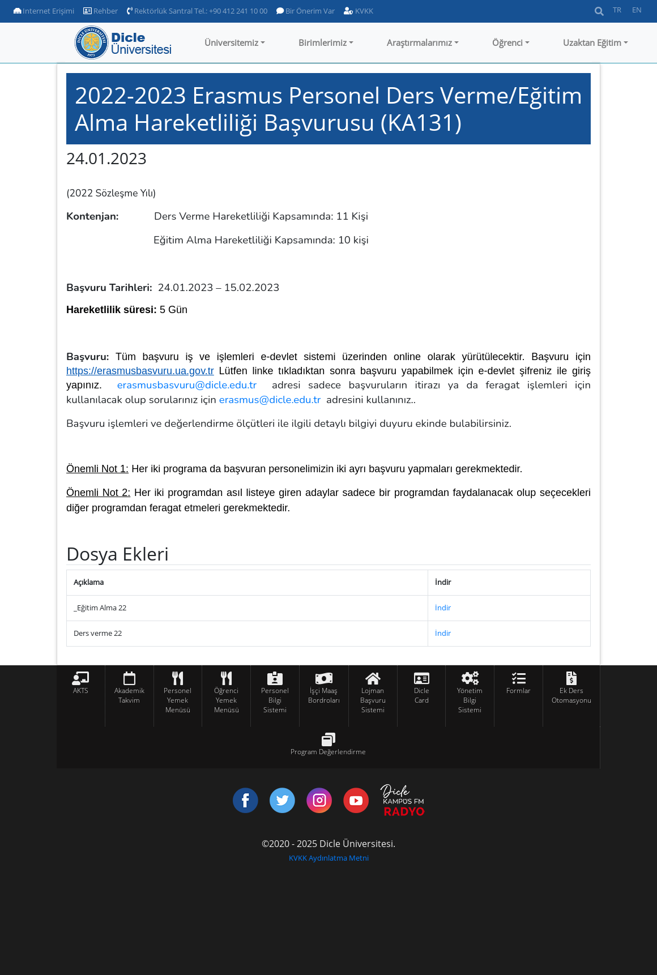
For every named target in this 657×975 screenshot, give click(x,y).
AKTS (80, 690)
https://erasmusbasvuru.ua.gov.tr (140, 371)
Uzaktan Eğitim (592, 42)
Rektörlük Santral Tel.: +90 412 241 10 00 (197, 11)
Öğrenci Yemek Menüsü (226, 700)
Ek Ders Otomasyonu (571, 695)
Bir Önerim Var (305, 11)
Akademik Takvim (129, 695)
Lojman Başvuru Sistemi (373, 700)
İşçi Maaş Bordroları (324, 695)
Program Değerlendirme (328, 751)
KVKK (358, 11)
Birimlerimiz (322, 42)
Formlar (518, 690)
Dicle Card (421, 695)
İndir (443, 607)
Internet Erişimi (44, 11)
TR (617, 10)
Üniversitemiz (231, 42)
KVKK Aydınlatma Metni (329, 858)
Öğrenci (507, 42)
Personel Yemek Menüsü (177, 700)
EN (637, 10)
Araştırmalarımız (419, 42)
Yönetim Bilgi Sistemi (470, 700)
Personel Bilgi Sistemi (275, 700)
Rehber (100, 11)
